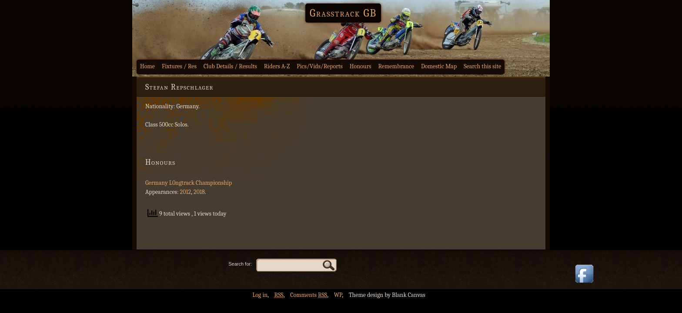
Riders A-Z (277, 66)
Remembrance (396, 66)
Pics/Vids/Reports (320, 66)
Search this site (482, 66)
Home (147, 66)
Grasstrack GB (343, 13)
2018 (199, 192)
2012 (185, 192)
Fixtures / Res (179, 66)
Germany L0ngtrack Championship (188, 182)
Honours (360, 66)
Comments (308, 295)
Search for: (240, 263)
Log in (259, 295)
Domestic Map (439, 66)
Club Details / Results (230, 66)
